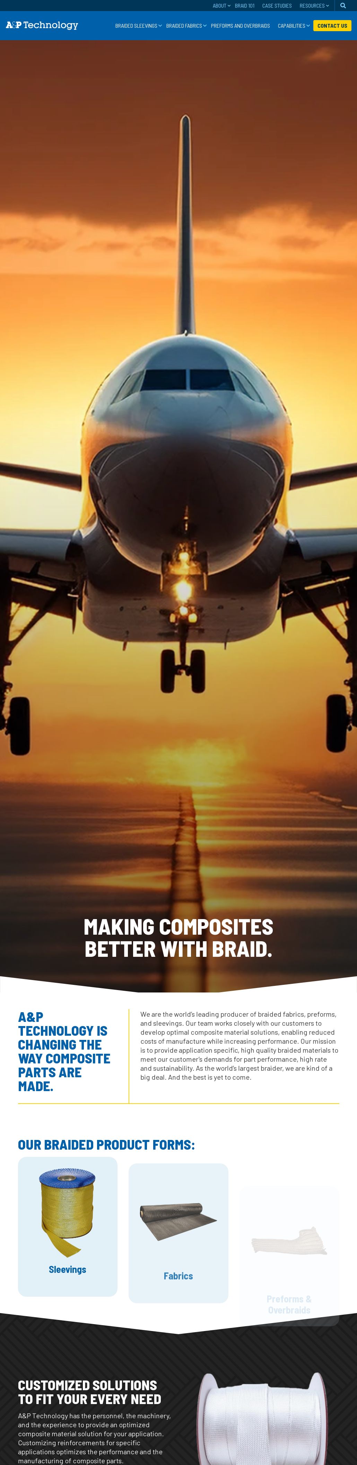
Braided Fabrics (184, 25)
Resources (312, 5)
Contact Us (332, 25)
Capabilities (291, 25)
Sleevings (67, 1292)
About (219, 5)
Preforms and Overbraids (240, 25)
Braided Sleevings (136, 25)
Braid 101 (244, 5)
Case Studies (277, 5)
